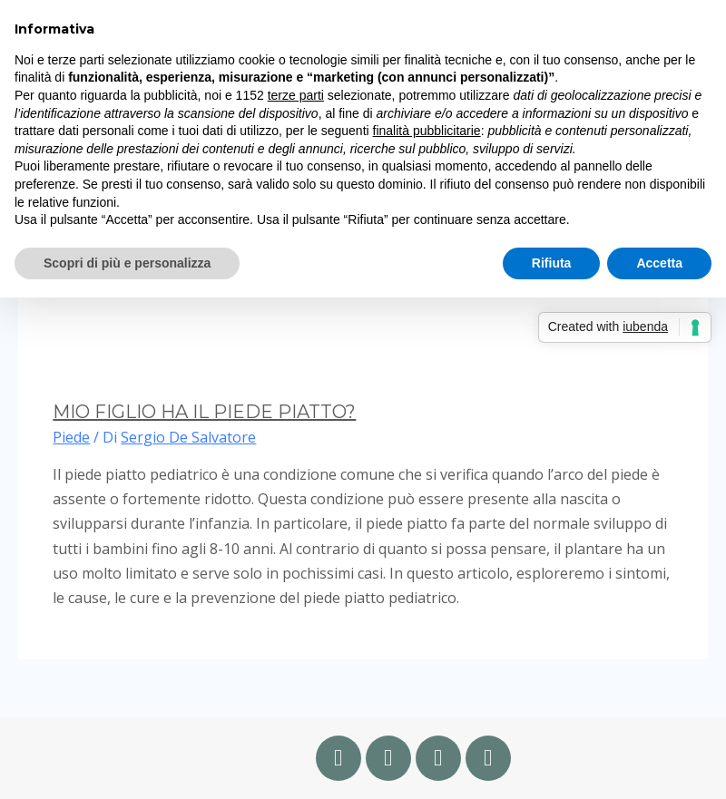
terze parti (296, 95)
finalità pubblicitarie (427, 130)
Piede (71, 437)
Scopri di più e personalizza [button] (127, 263)
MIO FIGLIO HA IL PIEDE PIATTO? (204, 412)
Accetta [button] (659, 263)
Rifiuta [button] (552, 263)
